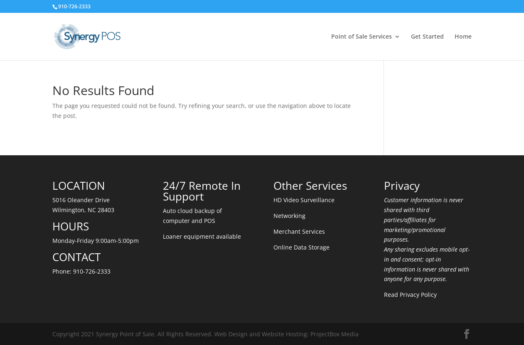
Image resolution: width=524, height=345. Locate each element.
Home (463, 37)
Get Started (427, 37)
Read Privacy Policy (410, 295)
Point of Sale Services (361, 37)
